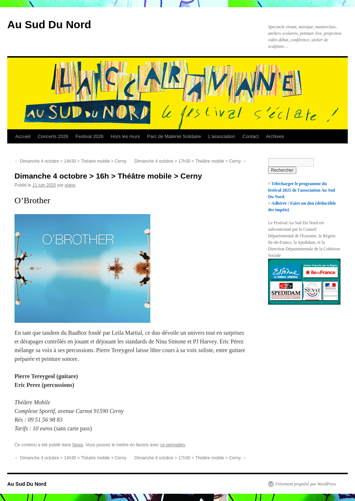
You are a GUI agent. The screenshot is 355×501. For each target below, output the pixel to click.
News (77, 444)
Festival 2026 (89, 136)
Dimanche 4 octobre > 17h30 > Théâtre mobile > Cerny (190, 161)
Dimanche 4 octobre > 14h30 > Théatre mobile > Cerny (70, 161)
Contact (250, 136)
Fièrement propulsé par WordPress (305, 484)
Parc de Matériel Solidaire (174, 136)
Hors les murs (125, 136)
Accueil (22, 136)
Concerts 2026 (53, 136)
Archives (275, 136)
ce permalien (172, 444)
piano (70, 185)
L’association (221, 136)
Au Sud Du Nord (49, 24)
